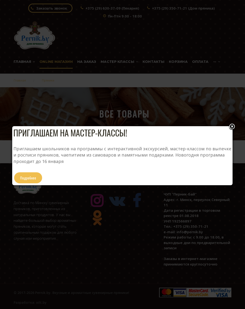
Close (232, 126)
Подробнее (28, 177)
